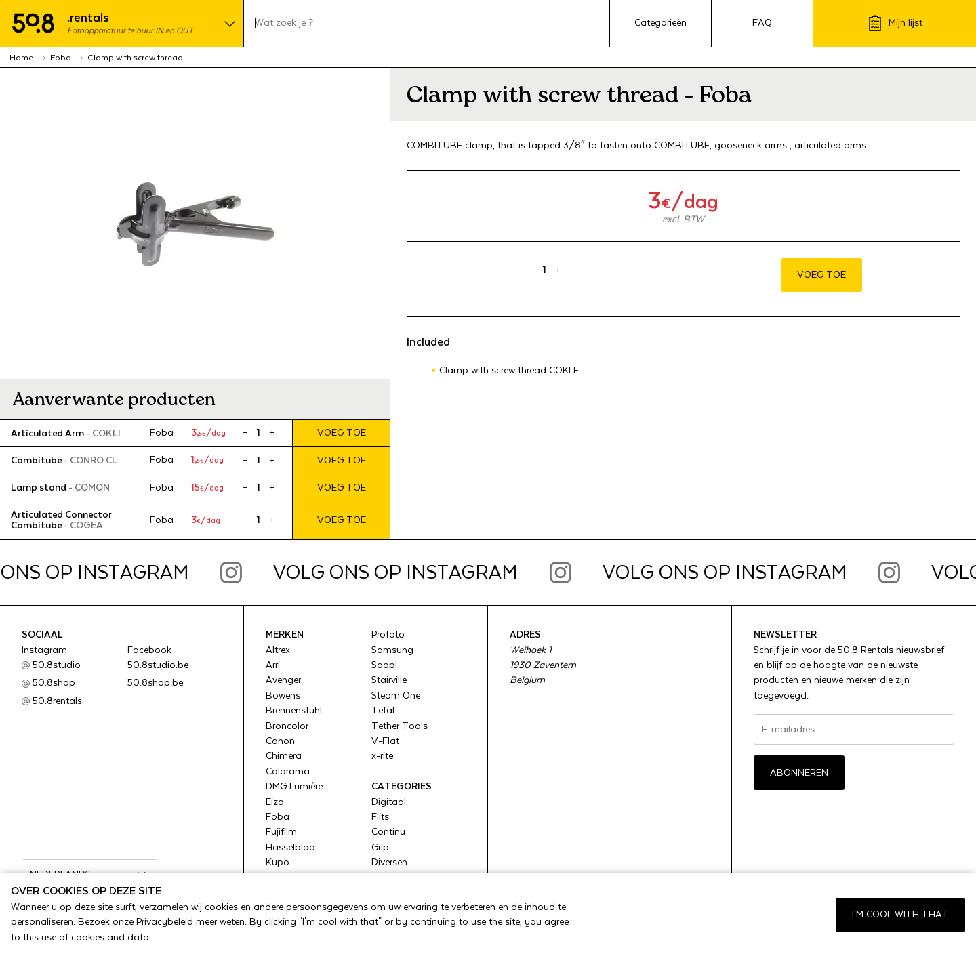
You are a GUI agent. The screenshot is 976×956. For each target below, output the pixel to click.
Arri (273, 665)
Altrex (278, 650)
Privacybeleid (164, 922)
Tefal (382, 710)
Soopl (384, 665)
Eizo (275, 802)
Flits (380, 817)
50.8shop (54, 683)
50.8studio (57, 665)
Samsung (392, 650)
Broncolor (287, 726)
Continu (388, 832)
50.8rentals (57, 701)
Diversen (389, 862)
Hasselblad (290, 847)
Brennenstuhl (294, 710)
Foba (277, 817)
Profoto (388, 634)
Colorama (288, 771)
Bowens (283, 695)
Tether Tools (399, 726)
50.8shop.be (155, 683)
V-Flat (385, 741)
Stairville (389, 680)
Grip (380, 847)
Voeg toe (341, 433)
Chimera (284, 756)
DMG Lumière (294, 786)
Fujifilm (281, 832)
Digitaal (388, 802)
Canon (280, 741)
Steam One (395, 695)
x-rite (382, 756)
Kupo (277, 862)
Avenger (283, 680)
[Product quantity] (258, 433)
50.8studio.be (157, 665)
